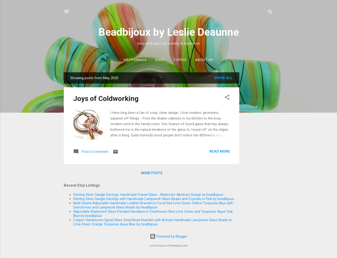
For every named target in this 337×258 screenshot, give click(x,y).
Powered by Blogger (168, 236)
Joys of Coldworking (106, 98)
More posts (151, 173)
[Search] (270, 13)
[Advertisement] (258, 142)
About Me (204, 60)
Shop (160, 60)
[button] (227, 98)
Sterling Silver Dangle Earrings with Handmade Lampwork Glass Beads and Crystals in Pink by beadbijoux (153, 199)
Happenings (135, 60)
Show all (223, 78)
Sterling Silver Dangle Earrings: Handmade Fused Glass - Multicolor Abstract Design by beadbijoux (148, 195)
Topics (180, 60)
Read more (219, 151)
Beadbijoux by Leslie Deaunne (168, 32)
